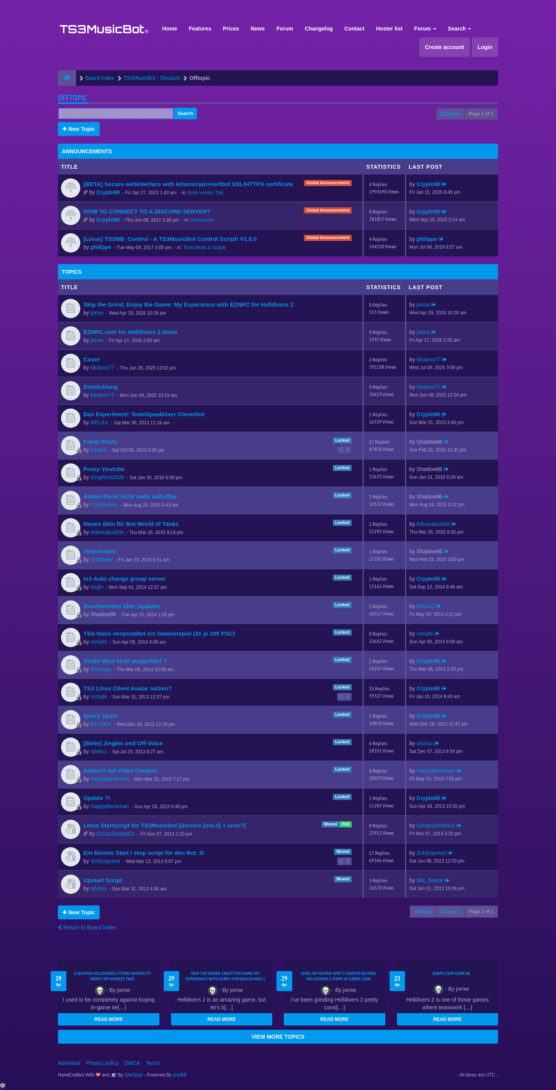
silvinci (99, 751)
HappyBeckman (110, 779)
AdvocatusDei (107, 532)
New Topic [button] (79, 129)
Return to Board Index (87, 927)
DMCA (132, 1063)
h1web (99, 450)
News (258, 28)
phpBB (180, 1075)
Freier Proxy (100, 441)
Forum (284, 28)
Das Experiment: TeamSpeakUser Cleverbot (144, 414)
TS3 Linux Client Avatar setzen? (127, 688)
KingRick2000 (107, 477)
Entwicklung (100, 386)
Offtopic (72, 97)
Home (169, 28)
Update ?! (96, 798)
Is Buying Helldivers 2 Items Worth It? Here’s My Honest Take (112, 976)
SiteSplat (133, 1075)
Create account (444, 47)
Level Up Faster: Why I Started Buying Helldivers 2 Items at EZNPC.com (338, 976)
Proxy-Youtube (103, 469)
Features (200, 28)
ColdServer (104, 505)
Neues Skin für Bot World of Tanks (131, 523)
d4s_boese (430, 880)
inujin (97, 587)
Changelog (318, 28)
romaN (99, 642)
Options (423, 911)
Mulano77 (103, 367)
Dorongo (101, 669)
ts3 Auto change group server (124, 578)
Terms (153, 1063)
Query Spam (100, 715)
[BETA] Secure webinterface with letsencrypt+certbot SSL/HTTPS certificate (188, 184)
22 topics (451, 114)
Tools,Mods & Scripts (204, 247)
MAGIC (425, 606)
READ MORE (109, 1019)
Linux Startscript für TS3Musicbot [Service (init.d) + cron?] (164, 825)
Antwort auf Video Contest (119, 770)
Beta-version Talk (205, 192)
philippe (101, 247)
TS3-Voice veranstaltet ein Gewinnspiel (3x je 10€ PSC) (159, 633)
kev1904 (101, 724)
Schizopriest (105, 861)
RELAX (99, 422)
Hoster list (389, 28)
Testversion (99, 551)
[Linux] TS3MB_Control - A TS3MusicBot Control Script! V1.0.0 (170, 239)
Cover (91, 359)
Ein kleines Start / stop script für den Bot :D (143, 852)
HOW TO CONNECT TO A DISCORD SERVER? (146, 211)
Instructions (202, 220)
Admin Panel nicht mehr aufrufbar (130, 496)
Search (459, 28)
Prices (231, 28)
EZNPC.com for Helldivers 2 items (130, 332)
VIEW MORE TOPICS (277, 1037)
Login (485, 47)
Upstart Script (102, 880)
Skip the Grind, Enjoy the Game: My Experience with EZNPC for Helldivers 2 (188, 304)
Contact (354, 28)
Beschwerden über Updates (121, 606)
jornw (97, 313)
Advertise (69, 1063)
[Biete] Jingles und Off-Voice (123, 743)
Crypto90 (108, 192)
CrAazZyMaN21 (116, 834)
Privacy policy (102, 1063)
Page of (481, 114)
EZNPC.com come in (451, 973)
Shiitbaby (102, 559)
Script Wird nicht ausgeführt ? (125, 661)
